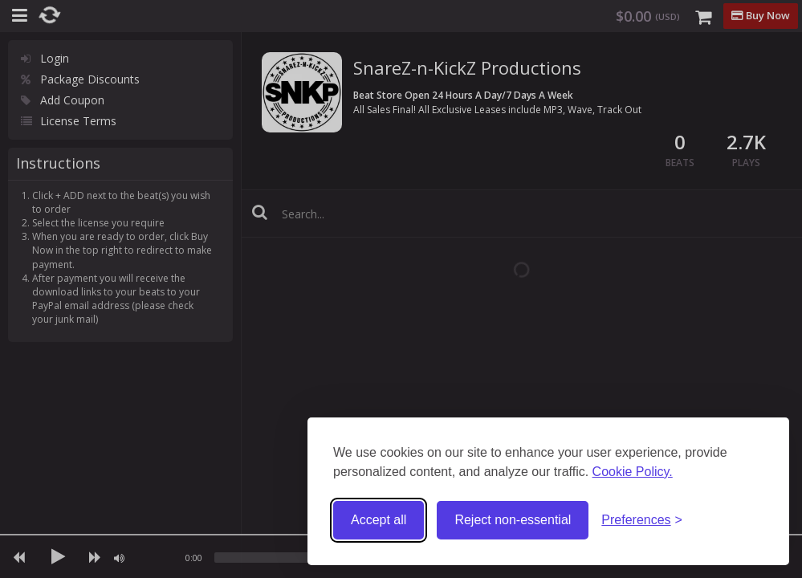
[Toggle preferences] (641, 520)
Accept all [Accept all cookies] (378, 520)
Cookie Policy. (632, 471)
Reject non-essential (512, 520)
